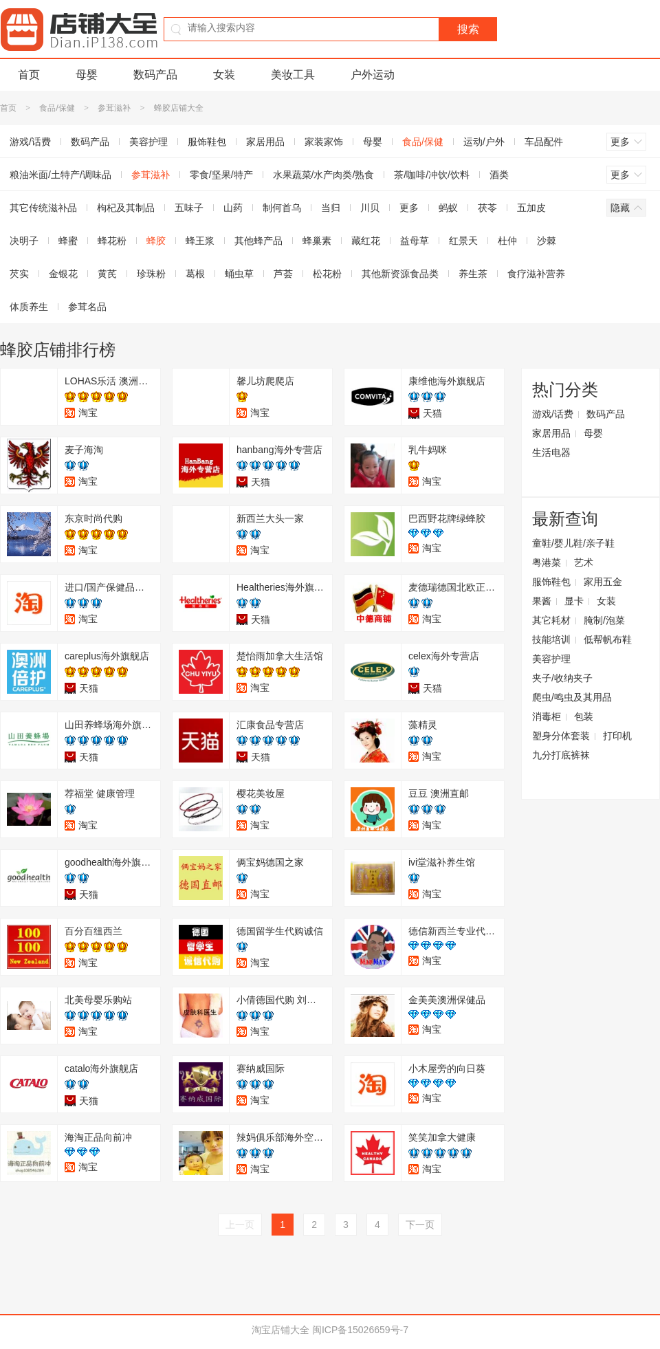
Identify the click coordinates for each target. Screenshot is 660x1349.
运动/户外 (484, 141)
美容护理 (148, 141)
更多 (409, 207)
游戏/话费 (552, 413)
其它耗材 (551, 620)
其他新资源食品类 (400, 273)
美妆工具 (293, 74)
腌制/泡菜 (604, 620)
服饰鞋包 (207, 141)
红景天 (463, 240)
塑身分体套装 (561, 735)
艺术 (583, 562)
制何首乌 (282, 207)
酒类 (499, 174)
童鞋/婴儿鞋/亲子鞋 (573, 543)
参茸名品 (87, 306)
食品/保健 (56, 108)
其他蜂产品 (258, 240)
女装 (224, 74)
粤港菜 (546, 562)
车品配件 (544, 141)
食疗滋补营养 (536, 273)
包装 (583, 716)
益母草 (414, 240)
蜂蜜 (68, 240)
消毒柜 (546, 716)
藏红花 (365, 240)
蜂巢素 (316, 240)
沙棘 (546, 240)
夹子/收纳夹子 (562, 677)
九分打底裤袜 (561, 754)
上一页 (240, 1224)
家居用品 (265, 141)
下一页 (420, 1224)
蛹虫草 (239, 273)
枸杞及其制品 (126, 207)
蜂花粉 (112, 240)
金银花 (63, 273)
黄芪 (107, 273)
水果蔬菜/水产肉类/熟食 (324, 174)
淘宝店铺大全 (280, 1329)
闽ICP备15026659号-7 (360, 1329)
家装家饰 (324, 141)
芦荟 (283, 273)
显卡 (574, 600)
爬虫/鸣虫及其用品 (572, 697)
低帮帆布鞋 (608, 639)
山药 (233, 207)
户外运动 (373, 74)
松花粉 (327, 273)
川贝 (370, 207)
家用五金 (603, 581)
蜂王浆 (200, 240)
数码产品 (155, 74)
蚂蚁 (448, 207)
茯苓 (487, 207)
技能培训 (551, 639)
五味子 (189, 207)
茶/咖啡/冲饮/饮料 (432, 174)
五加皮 (531, 207)
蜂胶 (156, 240)
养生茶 (473, 273)
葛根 (195, 273)
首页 (29, 74)
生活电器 (551, 452)
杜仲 (507, 240)
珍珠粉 (151, 273)
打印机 (617, 735)
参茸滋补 (114, 108)
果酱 (541, 600)
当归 (330, 207)
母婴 (87, 74)
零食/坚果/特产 (221, 174)
